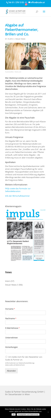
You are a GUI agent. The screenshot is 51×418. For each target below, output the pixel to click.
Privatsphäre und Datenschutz (28, 414)
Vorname (10, 309)
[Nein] (48, 412)
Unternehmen (11, 338)
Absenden (11, 371)
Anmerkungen (11, 347)
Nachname (10, 318)
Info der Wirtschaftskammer (17, 196)
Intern (7, 281)
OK (13, 414)
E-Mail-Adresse (12, 328)
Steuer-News (20, 39)
